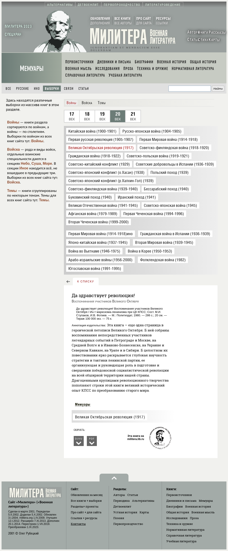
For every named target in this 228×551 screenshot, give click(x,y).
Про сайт (86, 512)
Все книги (86, 501)
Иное (23, 168)
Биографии (174, 506)
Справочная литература (184, 535)
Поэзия (118, 518)
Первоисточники (179, 495)
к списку (85, 281)
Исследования (176, 518)
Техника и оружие (179, 524)
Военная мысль (203, 512)
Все (8, 88)
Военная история (198, 506)
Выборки (52, 88)
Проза (194, 518)
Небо (25, 163)
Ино (37, 88)
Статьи (83, 88)
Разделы (84, 506)
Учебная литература (181, 541)
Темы (12, 191)
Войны (13, 122)
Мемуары (32, 68)
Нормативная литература (185, 530)
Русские (22, 88)
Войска (13, 149)
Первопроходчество (128, 524)
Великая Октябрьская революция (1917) (110, 417)
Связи (68, 88)
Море (47, 163)
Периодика (121, 501)
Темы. (44, 200)
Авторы (119, 495)
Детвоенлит (122, 506)
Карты (144, 512)
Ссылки (84, 518)
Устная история (125, 512)
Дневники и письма (181, 501)
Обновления (87, 495)
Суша (36, 163)
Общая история (177, 512)
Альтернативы (143, 501)
